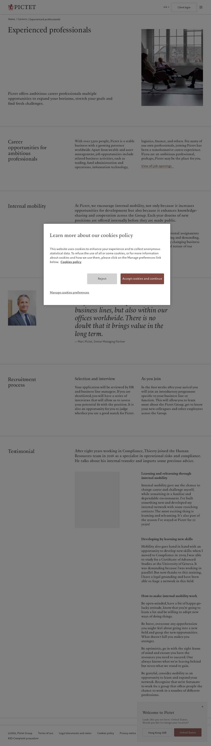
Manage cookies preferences (69, 292)
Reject (102, 279)
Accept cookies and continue (142, 279)
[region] (107, 264)
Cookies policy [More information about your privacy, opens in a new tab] (71, 262)
